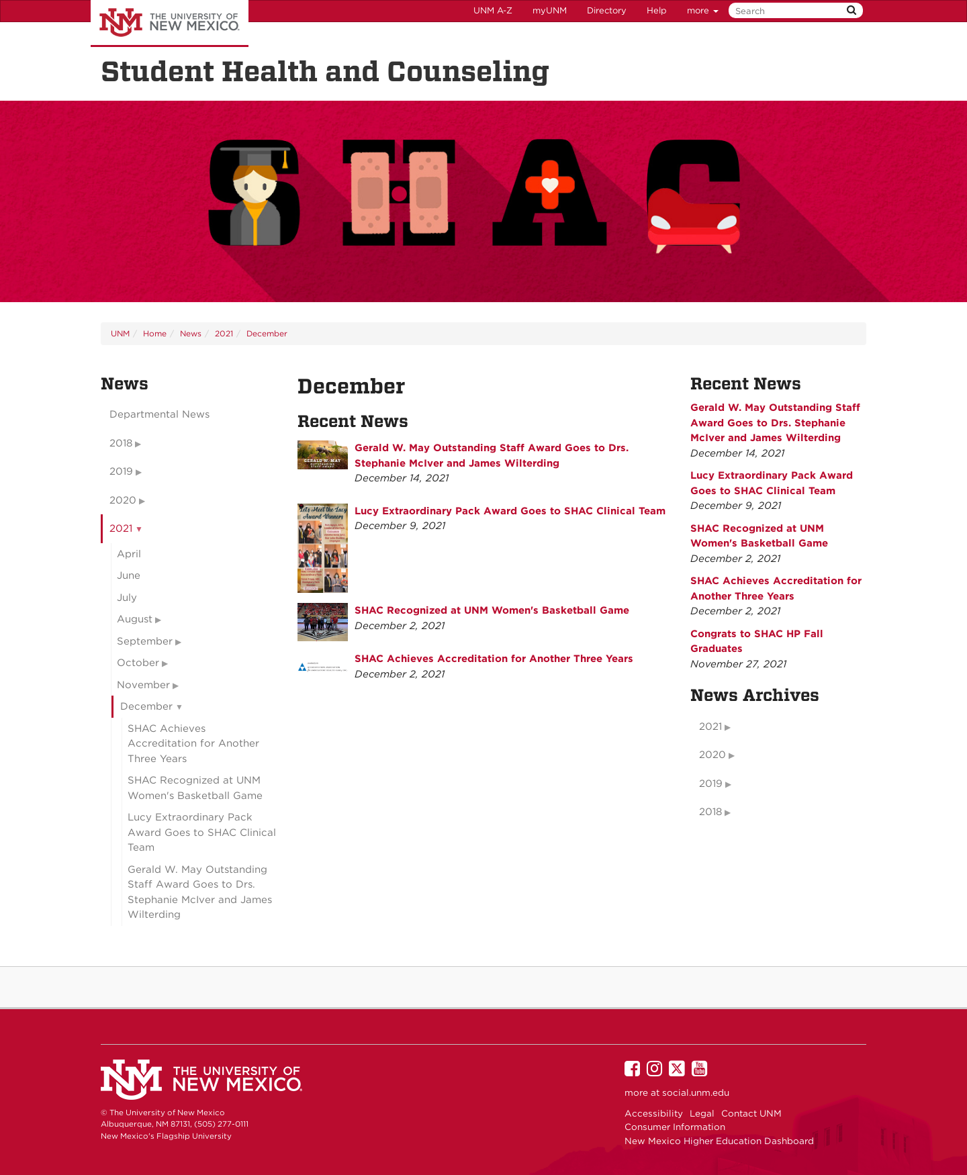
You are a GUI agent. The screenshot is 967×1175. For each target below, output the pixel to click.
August (134, 619)
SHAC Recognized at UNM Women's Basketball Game (492, 610)
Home (155, 333)
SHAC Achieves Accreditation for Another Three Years (494, 659)
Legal (702, 1113)
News (190, 333)
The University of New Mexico (169, 23)
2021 (224, 333)
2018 (120, 443)
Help (657, 10)
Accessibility (654, 1113)
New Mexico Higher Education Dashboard (719, 1140)
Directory (607, 10)
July (127, 598)
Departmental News (159, 414)
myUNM (550, 10)
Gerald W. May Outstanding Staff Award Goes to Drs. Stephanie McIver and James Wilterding (200, 892)
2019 (121, 471)
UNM (120, 333)
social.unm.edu (695, 1092)
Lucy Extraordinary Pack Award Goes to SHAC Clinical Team (510, 511)
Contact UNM (751, 1113)
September (145, 641)
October (138, 663)
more (703, 10)
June (128, 575)
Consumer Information (675, 1126)
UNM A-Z (492, 10)
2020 (122, 500)
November (143, 685)
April (129, 554)
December (266, 333)
